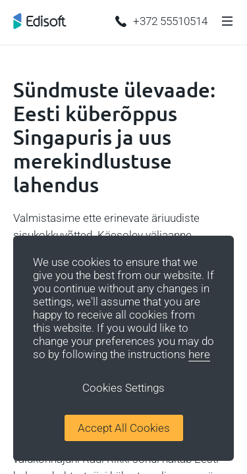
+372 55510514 (161, 21)
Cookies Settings (123, 387)
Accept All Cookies (124, 427)
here (199, 354)
